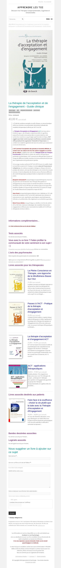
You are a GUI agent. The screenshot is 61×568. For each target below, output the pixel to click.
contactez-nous (41, 525)
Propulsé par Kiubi (30, 562)
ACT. (18, 110)
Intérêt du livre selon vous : (16, 471)
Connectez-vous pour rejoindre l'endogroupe (21, 249)
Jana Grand (37, 110)
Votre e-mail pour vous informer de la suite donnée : (23, 491)
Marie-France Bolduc (14, 112)
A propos (32, 556)
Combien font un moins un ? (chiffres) (20, 502)
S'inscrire (40, 2)
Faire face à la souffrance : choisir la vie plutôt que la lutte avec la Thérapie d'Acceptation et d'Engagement (40, 405)
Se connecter (47, 2)
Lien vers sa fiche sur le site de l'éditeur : (20, 462)
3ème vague (12, 110)
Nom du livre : (13, 456)
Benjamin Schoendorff (26, 110)
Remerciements (41, 556)
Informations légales (21, 556)
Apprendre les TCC (30, 7)
